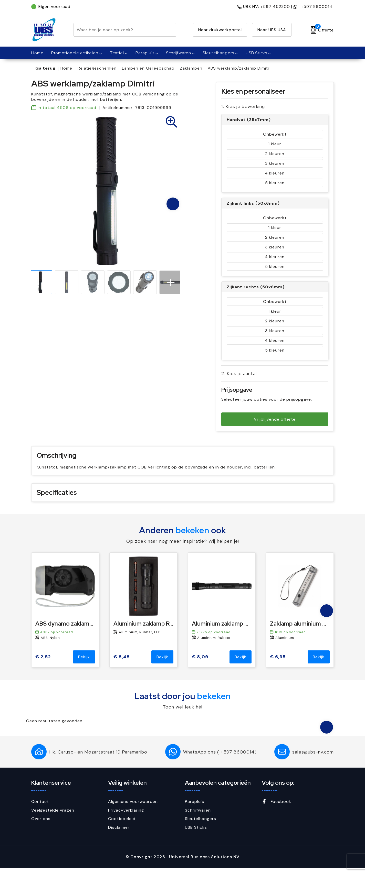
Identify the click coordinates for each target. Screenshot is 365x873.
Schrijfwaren (178, 53)
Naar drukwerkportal (220, 29)
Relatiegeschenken (97, 68)
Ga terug (45, 68)
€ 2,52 (43, 662)
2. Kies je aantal (239, 373)
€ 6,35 (278, 662)
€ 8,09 (200, 662)
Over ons (40, 824)
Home (66, 68)
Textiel (117, 53)
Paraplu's (144, 53)
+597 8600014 (316, 6)
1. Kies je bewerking (243, 106)
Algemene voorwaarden (133, 807)
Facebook (276, 807)
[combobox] (119, 30)
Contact (40, 807)
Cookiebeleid (121, 824)
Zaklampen (191, 68)
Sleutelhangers (218, 53)
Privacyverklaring (126, 815)
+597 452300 (275, 6)
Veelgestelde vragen (52, 815)
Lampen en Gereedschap (148, 68)
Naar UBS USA (271, 29)
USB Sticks (256, 53)
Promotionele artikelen (74, 53)
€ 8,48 (121, 662)
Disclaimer (119, 832)
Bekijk (84, 662)
